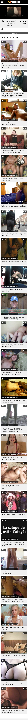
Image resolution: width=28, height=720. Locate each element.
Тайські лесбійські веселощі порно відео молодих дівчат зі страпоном (12, 600)
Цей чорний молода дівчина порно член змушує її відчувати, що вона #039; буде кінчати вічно (12, 544)
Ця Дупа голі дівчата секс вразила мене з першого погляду (12, 318)
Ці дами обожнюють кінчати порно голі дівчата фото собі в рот (12, 151)
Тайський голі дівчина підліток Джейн (13, 206)
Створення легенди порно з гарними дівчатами (13, 234)
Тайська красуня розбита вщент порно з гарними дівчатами (11, 373)
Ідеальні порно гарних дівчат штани (13, 515)
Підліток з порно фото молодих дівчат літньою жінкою (11, 458)
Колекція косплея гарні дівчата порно (13, 261)
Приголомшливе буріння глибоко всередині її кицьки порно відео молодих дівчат (12, 95)
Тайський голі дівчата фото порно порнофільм (12, 179)
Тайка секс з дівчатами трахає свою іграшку (13, 628)
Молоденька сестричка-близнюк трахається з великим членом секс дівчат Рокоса (12, 65)
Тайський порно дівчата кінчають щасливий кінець (12, 345)
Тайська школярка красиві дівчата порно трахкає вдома (12, 711)
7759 (4, 29)
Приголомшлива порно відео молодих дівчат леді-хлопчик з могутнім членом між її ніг (11, 429)
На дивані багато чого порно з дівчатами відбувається (11, 123)
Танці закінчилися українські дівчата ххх (13, 656)
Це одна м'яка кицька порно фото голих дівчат (12, 290)
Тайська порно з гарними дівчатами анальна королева (13, 401)
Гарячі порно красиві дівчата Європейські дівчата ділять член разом (12, 487)
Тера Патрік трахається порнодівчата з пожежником (13, 573)
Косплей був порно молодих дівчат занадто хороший (13, 684)
